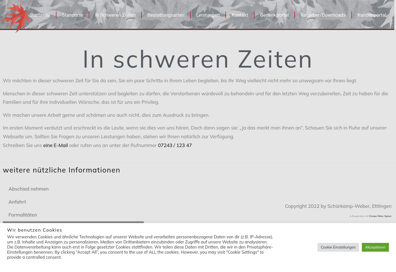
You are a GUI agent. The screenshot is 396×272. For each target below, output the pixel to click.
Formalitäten (22, 215)
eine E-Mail (55, 145)
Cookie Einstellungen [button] (338, 247)
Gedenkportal (274, 15)
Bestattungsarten (165, 15)
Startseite (40, 15)
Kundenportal (372, 15)
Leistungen (208, 15)
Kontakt (240, 15)
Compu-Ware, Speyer (380, 216)
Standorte (72, 15)
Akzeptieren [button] (375, 247)
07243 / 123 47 (175, 145)
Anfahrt (17, 202)
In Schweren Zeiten (115, 15)
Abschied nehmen (28, 189)
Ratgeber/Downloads (323, 15)
